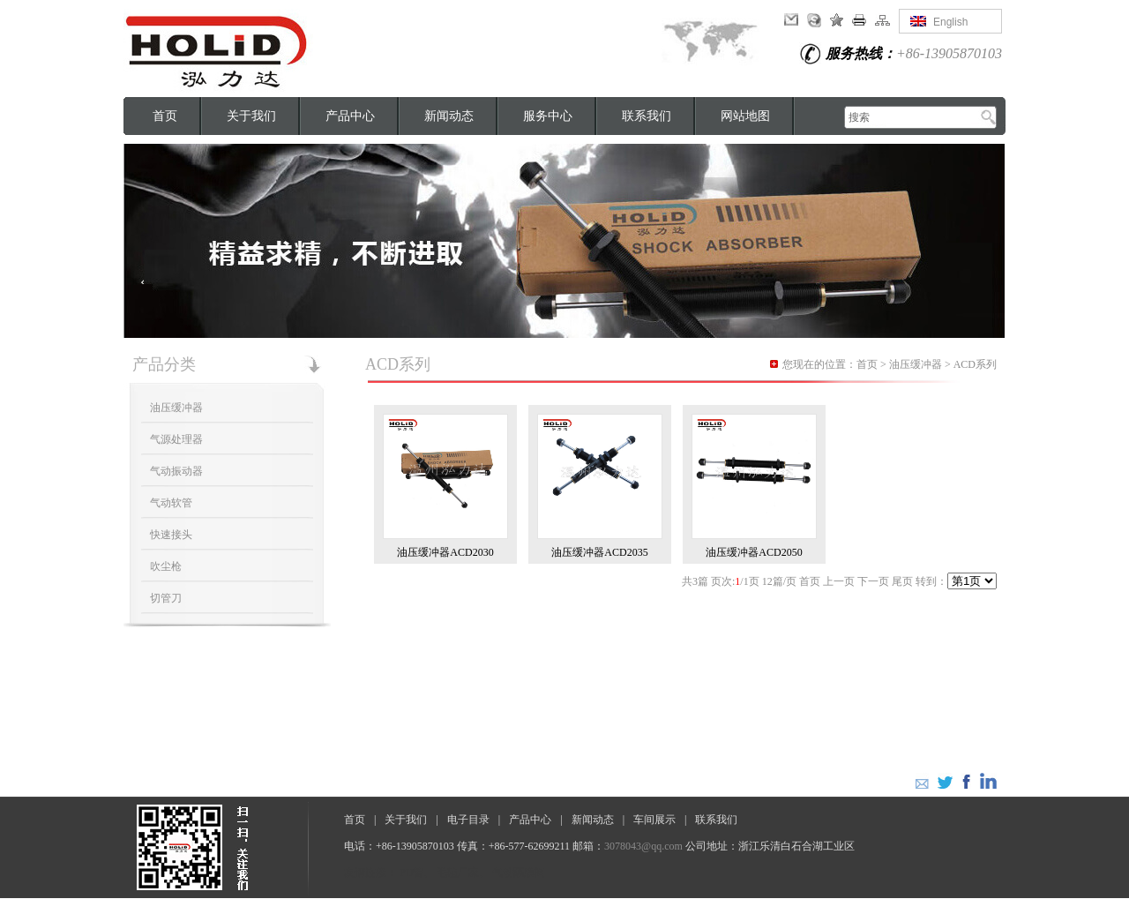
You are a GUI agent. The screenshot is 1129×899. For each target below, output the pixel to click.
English (950, 22)
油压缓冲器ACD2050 (754, 552)
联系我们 (646, 116)
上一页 (839, 581)
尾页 (902, 581)
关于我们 (251, 116)
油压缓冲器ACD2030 (445, 552)
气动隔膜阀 (518, 872)
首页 (165, 116)
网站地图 (745, 116)
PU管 (411, 872)
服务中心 (547, 116)
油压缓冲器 (176, 407)
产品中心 (350, 116)
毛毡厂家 (458, 872)
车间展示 (654, 819)
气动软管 (171, 503)
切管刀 (166, 598)
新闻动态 (449, 116)
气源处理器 (176, 439)
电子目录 (468, 819)
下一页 (873, 581)
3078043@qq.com (643, 846)
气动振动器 (176, 471)
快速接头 (171, 534)
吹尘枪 (166, 566)
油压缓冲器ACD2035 (599, 552)
